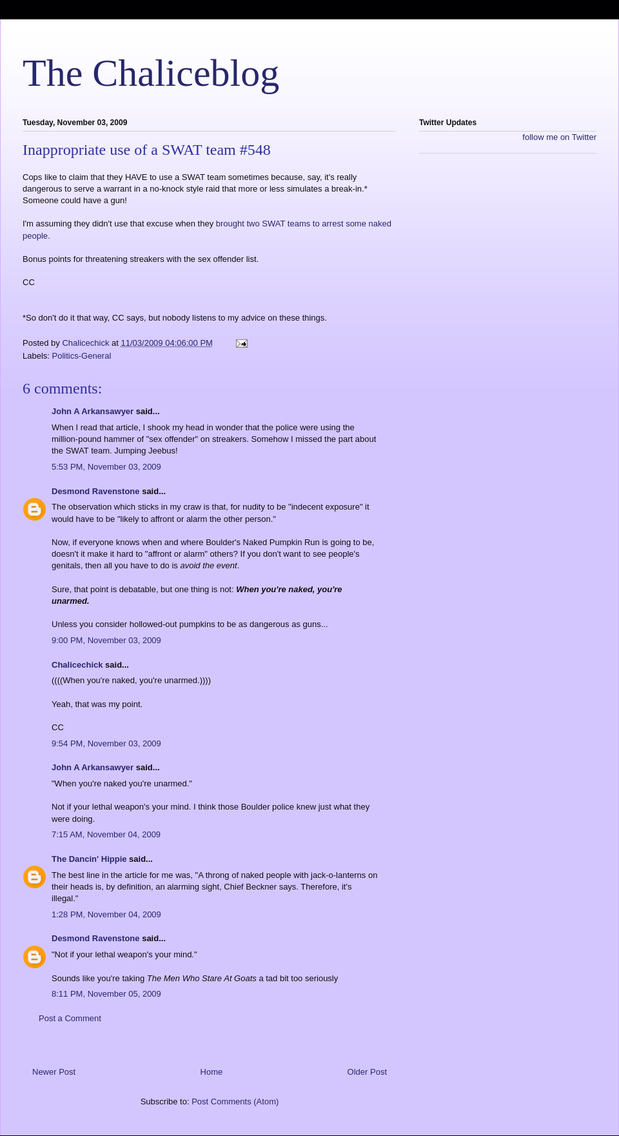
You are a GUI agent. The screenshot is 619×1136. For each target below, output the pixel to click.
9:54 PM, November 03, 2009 (106, 743)
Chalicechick (77, 665)
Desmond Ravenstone (96, 491)
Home (212, 1072)
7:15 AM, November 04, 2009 (106, 834)
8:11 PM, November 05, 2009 (106, 994)
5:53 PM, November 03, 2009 (106, 467)
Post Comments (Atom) (235, 1101)
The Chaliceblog (151, 73)
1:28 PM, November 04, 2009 (106, 914)
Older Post (367, 1072)
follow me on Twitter (559, 137)
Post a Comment (70, 1018)
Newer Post (53, 1072)
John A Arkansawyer (92, 411)
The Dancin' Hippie (89, 859)
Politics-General (82, 356)
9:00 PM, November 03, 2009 (106, 640)
